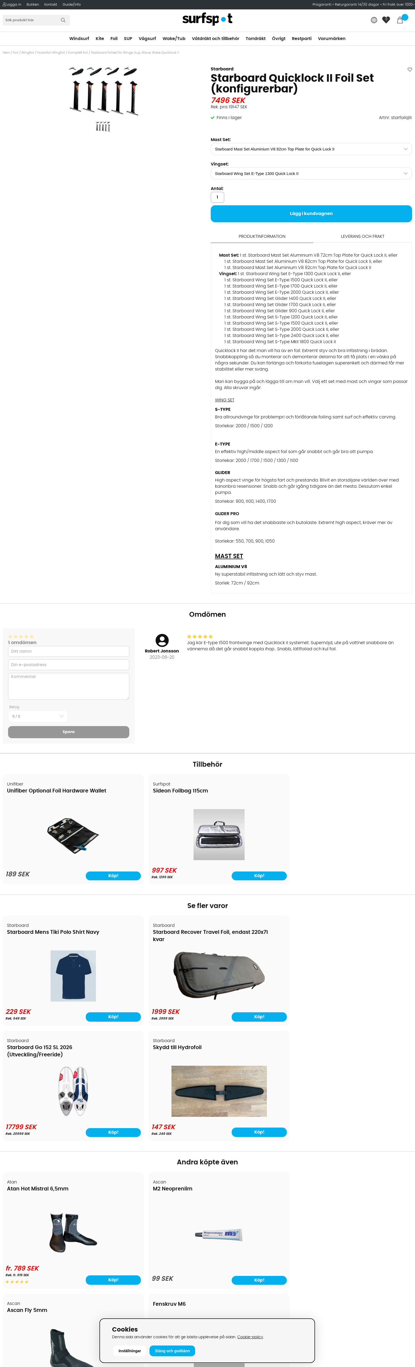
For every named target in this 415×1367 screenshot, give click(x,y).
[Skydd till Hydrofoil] (363, 999)
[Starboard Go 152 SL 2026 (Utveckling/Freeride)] (259, 1000)
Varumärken (332, 39)
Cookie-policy (250, 1337)
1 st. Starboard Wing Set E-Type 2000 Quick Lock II (276, 292)
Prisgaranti (322, 4)
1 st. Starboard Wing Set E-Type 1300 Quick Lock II (289, 273)
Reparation (17, 1274)
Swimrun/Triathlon (229, 1258)
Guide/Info (72, 4)
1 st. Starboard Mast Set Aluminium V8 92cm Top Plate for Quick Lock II (297, 267)
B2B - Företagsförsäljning (32, 1258)
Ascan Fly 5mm (234, 1073)
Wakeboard (222, 1234)
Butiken (33, 4)
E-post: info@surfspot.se (135, 1363)
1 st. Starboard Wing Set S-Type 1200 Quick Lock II (275, 317)
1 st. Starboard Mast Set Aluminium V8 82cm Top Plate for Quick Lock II (297, 261)
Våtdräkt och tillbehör (215, 39)
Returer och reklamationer (33, 1250)
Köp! (79, 1016)
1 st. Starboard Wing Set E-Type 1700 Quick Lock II (275, 286)
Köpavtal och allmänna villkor (37, 1217)
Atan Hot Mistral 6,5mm (38, 1073)
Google (321, 1277)
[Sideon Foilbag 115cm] (155, 859)
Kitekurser (15, 1282)
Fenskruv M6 (334, 1067)
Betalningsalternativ (27, 1226)
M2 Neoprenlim (131, 1073)
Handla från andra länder (32, 1242)
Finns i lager (229, 118)
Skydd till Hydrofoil (342, 932)
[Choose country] (374, 20)
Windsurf (79, 39)
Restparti (302, 39)
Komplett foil (78, 52)
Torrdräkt (256, 39)
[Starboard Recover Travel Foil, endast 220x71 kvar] (155, 1000)
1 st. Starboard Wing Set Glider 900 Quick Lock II (274, 310)
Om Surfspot (18, 1209)
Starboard (222, 69)
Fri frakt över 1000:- (399, 4)
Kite (100, 39)
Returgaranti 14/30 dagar (357, 4)
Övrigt (278, 39)
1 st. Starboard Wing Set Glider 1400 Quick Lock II (274, 298)
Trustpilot (323, 1330)
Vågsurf (147, 39)
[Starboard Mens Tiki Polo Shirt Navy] (52, 1000)
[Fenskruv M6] (363, 1140)
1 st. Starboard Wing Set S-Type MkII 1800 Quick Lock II (280, 341)
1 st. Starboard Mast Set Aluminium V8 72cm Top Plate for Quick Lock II (313, 255)
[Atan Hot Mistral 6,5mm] (52, 1141)
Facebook (323, 1303)
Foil (113, 39)
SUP (128, 39)
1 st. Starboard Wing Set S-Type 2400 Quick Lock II (276, 335)
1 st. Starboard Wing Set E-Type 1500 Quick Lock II (275, 280)
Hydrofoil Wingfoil (51, 52)
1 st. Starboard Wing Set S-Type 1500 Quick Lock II (275, 323)
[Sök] (36, 20)
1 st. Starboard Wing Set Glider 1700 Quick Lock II (274, 304)
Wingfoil (27, 52)
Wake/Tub (174, 39)
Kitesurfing (221, 1217)
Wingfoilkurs (18, 1298)
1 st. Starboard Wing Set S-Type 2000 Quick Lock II (276, 329)
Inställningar (130, 1351)
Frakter (12, 1234)
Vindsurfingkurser (23, 1290)
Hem (6, 52)
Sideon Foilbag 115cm (138, 791)
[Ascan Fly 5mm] (259, 1141)
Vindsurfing (222, 1209)
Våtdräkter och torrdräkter (238, 1250)
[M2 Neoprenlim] (155, 1144)
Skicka (397, 1238)
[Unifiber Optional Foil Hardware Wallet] (52, 860)
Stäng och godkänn (172, 1351)
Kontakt (50, 4)
